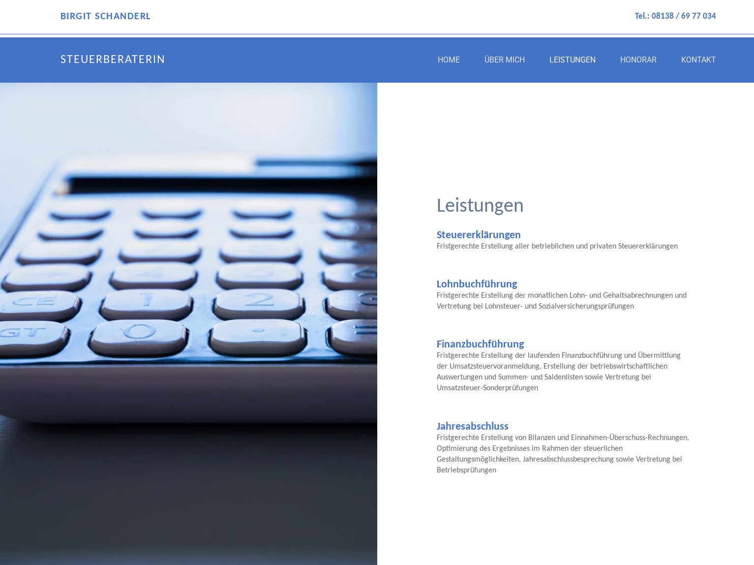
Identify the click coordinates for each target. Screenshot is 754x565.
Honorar (638, 59)
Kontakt (698, 59)
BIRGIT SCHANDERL (105, 17)
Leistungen (572, 59)
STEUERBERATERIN (113, 60)
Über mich (504, 59)
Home (449, 59)
